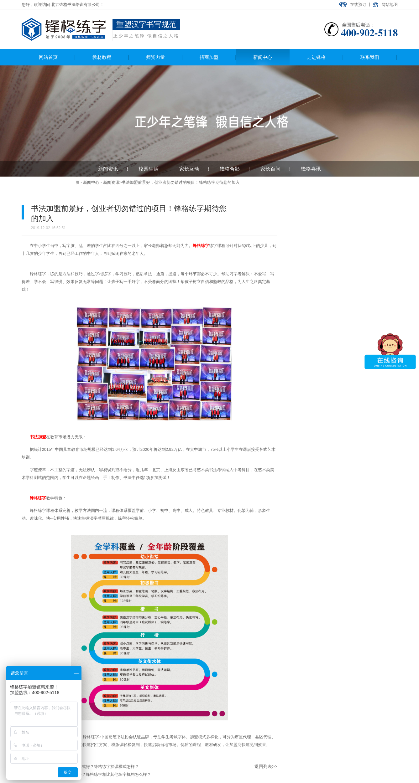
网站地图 (389, 4)
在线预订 (358, 4)
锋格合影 (230, 169)
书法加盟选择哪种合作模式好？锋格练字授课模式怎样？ (88, 766)
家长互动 (189, 169)
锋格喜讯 (311, 169)
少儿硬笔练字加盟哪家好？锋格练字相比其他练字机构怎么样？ (94, 774)
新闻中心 (91, 182)
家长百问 (270, 169)
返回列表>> (265, 766)
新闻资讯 (108, 169)
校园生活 (149, 169)
